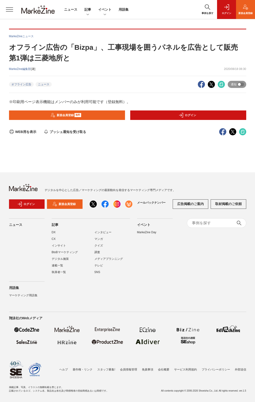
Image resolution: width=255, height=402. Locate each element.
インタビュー (102, 232)
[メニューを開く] (9, 9)
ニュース (70, 9)
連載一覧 (57, 265)
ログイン (187, 115)
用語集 (124, 9)
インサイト (59, 245)
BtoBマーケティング (65, 252)
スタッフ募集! (106, 369)
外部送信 (240, 369)
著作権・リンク (83, 369)
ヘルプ (63, 369)
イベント (104, 10)
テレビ (98, 265)
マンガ (98, 239)
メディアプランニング (108, 258)
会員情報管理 (128, 369)
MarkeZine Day (146, 232)
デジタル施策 (60, 258)
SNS (97, 272)
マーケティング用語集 (23, 295)
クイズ (98, 245)
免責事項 (147, 369)
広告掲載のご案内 (190, 204)
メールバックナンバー (151, 202)
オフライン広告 (21, 84)
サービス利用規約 (185, 369)
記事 (87, 10)
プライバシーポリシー (216, 369)
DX (54, 232)
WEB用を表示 (22, 132)
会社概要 (163, 369)
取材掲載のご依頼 (228, 204)
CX (54, 239)
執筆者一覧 (59, 272)
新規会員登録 (66, 115)
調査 (97, 252)
